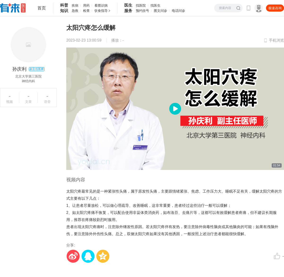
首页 (41, 8)
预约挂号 (142, 11)
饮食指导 (101, 11)
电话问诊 (178, 11)
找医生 (155, 5)
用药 (86, 5)
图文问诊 (160, 11)
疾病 (75, 5)
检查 (86, 11)
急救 (75, 11)
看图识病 (101, 5)
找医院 (141, 5)
